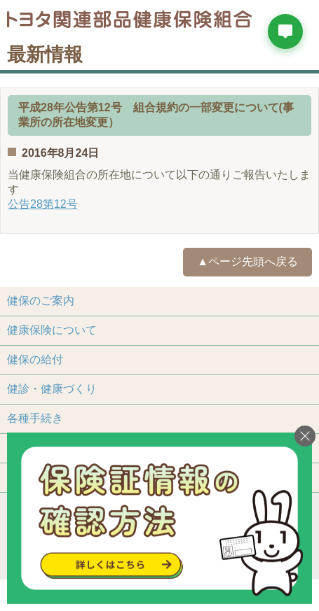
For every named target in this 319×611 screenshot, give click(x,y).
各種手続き (35, 418)
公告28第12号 (43, 204)
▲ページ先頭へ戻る (247, 261)
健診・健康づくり (52, 389)
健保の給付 (35, 359)
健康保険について (52, 330)
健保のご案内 (40, 301)
